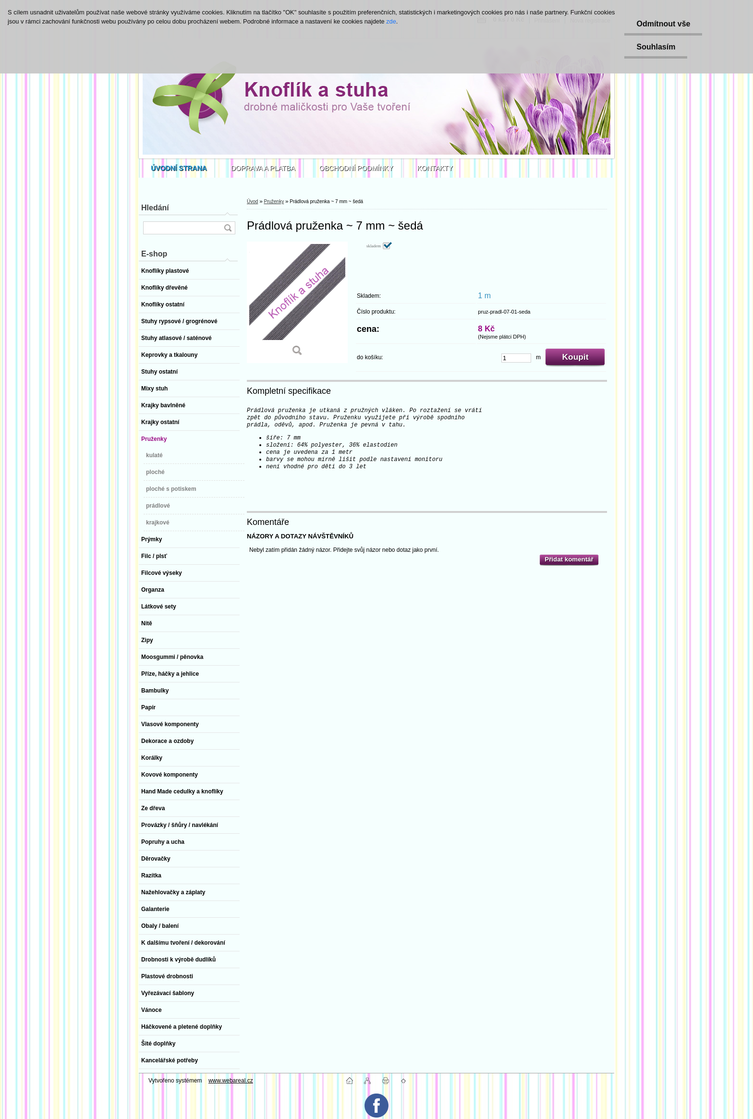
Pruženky (274, 201)
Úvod (252, 201)
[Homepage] (179, 168)
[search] (227, 228)
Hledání (155, 208)
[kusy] (516, 358)
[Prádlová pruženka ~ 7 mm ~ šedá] (297, 302)
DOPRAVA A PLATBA (263, 168)
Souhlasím (655, 47)
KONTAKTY (435, 168)
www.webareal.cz (230, 1080)
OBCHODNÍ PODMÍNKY (356, 168)
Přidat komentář (569, 559)
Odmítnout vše (663, 24)
